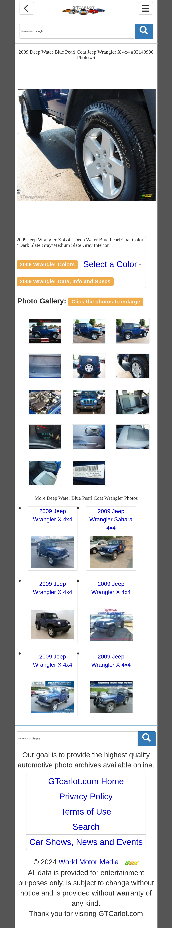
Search (85, 827)
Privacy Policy (86, 796)
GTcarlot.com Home (86, 781)
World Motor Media (89, 862)
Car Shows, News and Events (86, 842)
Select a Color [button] (112, 264)
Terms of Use (86, 811)
